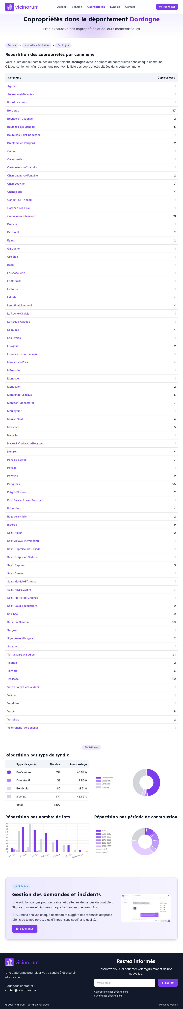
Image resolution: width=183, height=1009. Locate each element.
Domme (12, 224)
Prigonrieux (14, 508)
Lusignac (12, 346)
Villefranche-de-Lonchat (22, 727)
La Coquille (14, 281)
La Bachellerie (16, 273)
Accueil (62, 6)
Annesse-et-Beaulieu (20, 94)
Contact (130, 6)
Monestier (13, 378)
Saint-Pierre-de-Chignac (22, 597)
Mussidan (13, 427)
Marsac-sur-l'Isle (17, 362)
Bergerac (13, 110)
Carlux (11, 151)
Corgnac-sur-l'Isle (18, 208)
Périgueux (13, 484)
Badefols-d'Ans (17, 102)
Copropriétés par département (111, 991)
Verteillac (13, 719)
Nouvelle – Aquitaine (37, 45)
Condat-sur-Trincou (19, 200)
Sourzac (12, 646)
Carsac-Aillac (15, 159)
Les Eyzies (14, 338)
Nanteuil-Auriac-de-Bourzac (25, 443)
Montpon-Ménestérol (20, 402)
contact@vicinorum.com (20, 990)
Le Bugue (13, 329)
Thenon (12, 662)
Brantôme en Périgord (21, 143)
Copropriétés (96, 6)
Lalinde (11, 297)
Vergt (10, 711)
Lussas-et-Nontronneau (22, 354)
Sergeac (12, 630)
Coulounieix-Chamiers (21, 216)
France (12, 45)
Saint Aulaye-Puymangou (23, 541)
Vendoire (13, 703)
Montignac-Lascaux (19, 394)
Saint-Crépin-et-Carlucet (22, 557)
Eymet (11, 240)
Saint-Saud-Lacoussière (22, 605)
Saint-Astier (14, 532)
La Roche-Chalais (18, 313)
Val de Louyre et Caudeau (23, 687)
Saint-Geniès (15, 573)
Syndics (115, 6)
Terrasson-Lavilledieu (21, 654)
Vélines (11, 695)
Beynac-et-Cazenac (20, 118)
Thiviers (12, 670)
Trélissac (13, 679)
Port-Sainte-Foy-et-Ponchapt (25, 500)
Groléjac (12, 256)
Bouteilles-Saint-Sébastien (24, 135)
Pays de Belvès (16, 459)
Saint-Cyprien (16, 565)
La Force (12, 289)
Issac (10, 264)
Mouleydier (14, 411)
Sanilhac (12, 614)
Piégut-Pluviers (16, 492)
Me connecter (167, 6)
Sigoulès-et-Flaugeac (20, 638)
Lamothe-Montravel (19, 305)
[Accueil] (21, 7)
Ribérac (12, 524)
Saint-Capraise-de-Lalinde (24, 549)
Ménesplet (14, 370)
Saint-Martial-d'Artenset (22, 581)
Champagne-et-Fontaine (22, 175)
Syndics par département (108, 995)
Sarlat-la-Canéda (18, 622)
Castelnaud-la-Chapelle (22, 167)
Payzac (11, 467)
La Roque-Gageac (18, 321)
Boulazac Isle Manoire (21, 126)
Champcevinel (16, 183)
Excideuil (13, 232)
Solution (77, 6)
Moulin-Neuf (15, 419)
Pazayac (12, 476)
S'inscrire (168, 982)
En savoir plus (24, 928)
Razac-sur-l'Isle (17, 516)
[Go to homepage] (47, 962)
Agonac (12, 86)
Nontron (12, 451)
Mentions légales (168, 1004)
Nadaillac (13, 435)
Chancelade (14, 191)
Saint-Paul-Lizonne (19, 589)
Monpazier (14, 386)
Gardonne (13, 248)
